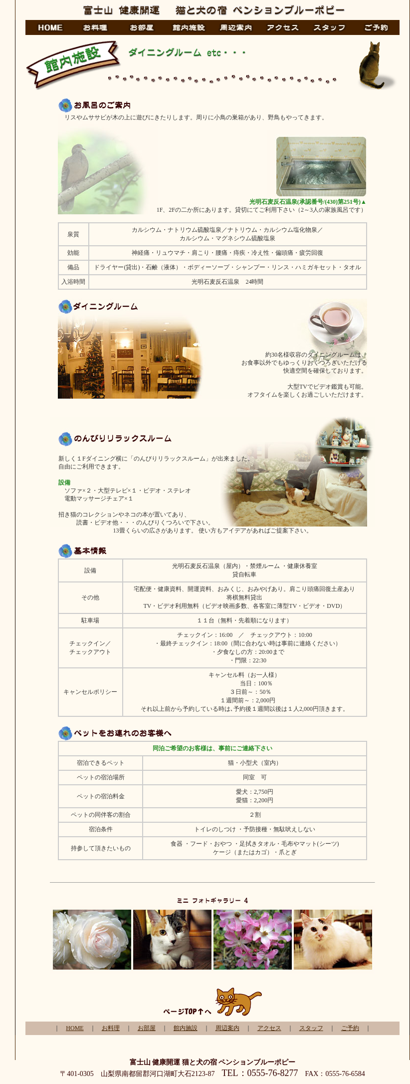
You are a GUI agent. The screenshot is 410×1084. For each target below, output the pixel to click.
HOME (74, 1028)
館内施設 (186, 1028)
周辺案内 (227, 1028)
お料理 (111, 1028)
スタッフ (311, 1028)
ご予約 (350, 1028)
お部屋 (147, 1028)
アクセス (269, 1028)
